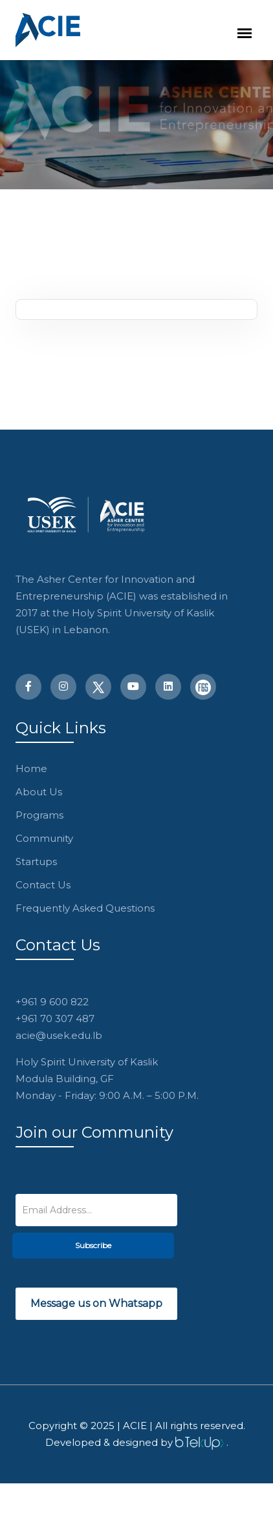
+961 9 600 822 (52, 1002)
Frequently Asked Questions (85, 908)
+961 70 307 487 (55, 1018)
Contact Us (43, 885)
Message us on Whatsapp (96, 1303)
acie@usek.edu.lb (59, 1035)
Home (31, 768)
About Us (39, 792)
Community (44, 838)
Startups (36, 861)
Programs (39, 815)
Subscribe (93, 1245)
